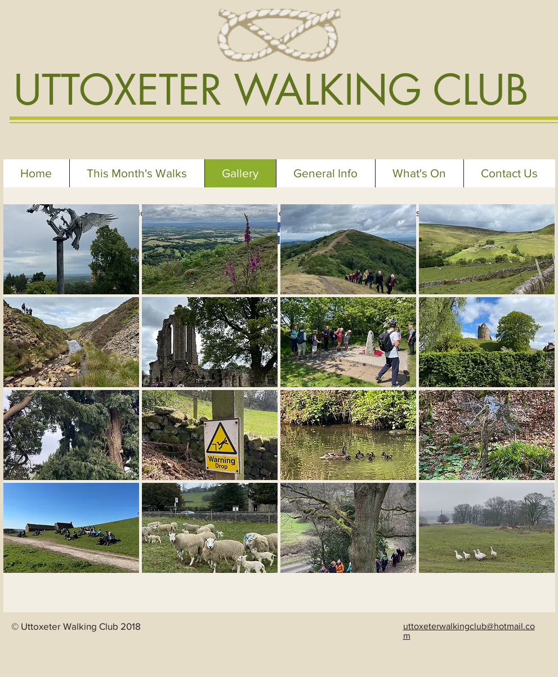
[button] (71, 249)
